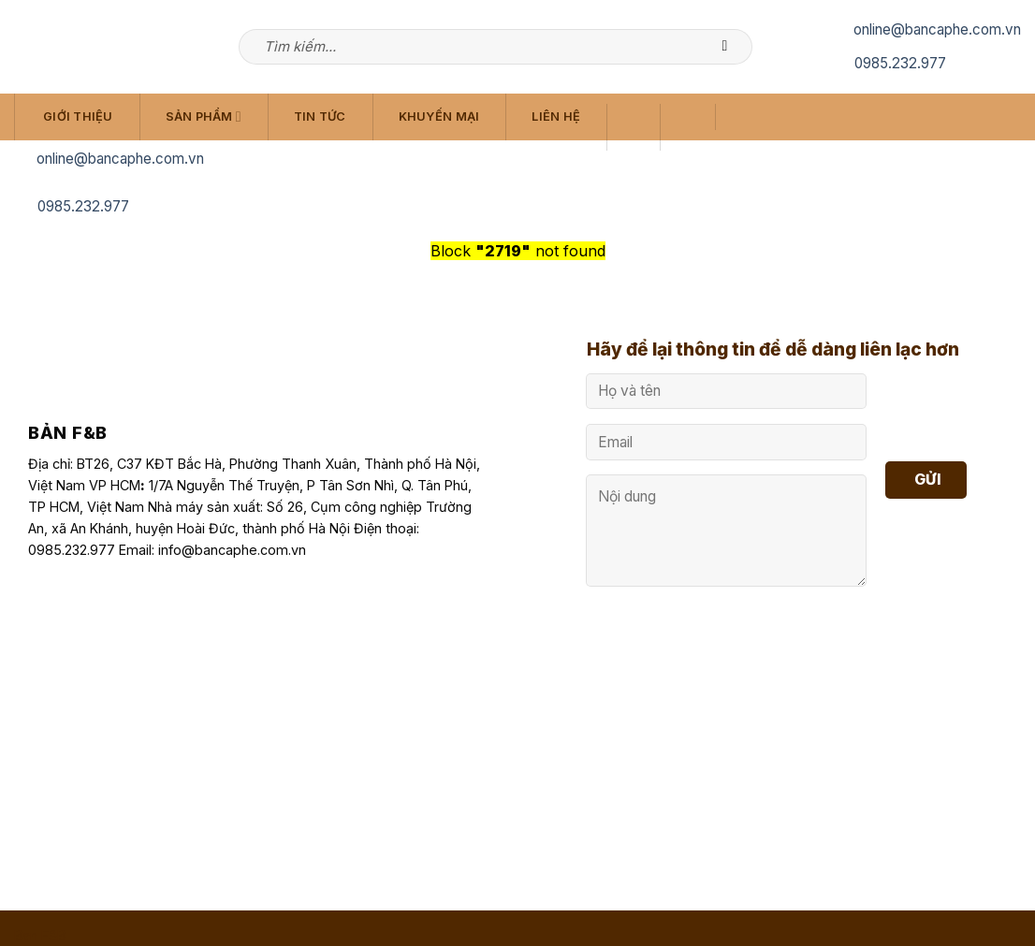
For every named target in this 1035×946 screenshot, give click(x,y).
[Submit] (734, 47)
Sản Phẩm (203, 116)
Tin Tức (320, 116)
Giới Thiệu (78, 116)
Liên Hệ (556, 116)
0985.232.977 (900, 63)
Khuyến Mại (439, 116)
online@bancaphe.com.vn (937, 29)
